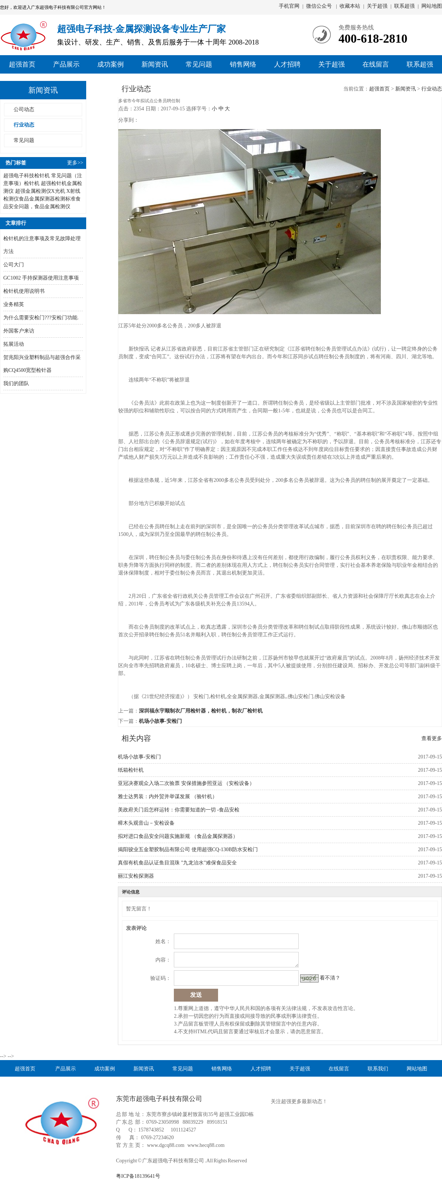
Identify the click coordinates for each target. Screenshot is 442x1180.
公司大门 (13, 264)
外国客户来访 (18, 331)
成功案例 (110, 64)
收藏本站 (350, 6)
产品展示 (66, 64)
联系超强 (404, 6)
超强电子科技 (18, 175)
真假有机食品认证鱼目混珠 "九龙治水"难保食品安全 (177, 863)
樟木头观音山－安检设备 (146, 823)
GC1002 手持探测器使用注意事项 (41, 278)
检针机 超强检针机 (45, 183)
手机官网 (289, 6)
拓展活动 (13, 344)
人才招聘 (287, 64)
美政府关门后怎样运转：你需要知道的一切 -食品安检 (178, 810)
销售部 (416, 96)
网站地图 (431, 6)
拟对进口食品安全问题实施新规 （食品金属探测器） (178, 836)
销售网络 (243, 64)
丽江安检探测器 (136, 876)
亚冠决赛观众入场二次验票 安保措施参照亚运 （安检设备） (186, 783)
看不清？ (330, 978)
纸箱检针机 (131, 770)
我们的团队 (16, 383)
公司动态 (24, 109)
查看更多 (431, 738)
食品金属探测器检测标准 (47, 199)
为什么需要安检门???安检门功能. (40, 317)
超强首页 (22, 64)
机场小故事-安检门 (160, 721)
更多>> (75, 163)
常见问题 (199, 64)
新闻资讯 (154, 64)
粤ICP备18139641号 (138, 1176)
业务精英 (13, 304)
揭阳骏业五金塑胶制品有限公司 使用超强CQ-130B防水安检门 (188, 849)
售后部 (416, 107)
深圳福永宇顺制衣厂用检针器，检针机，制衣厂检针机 (201, 711)
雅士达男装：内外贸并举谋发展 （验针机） (167, 796)
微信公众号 (319, 6)
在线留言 (375, 64)
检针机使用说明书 (24, 291)
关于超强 (377, 6)
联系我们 (378, 1068)
